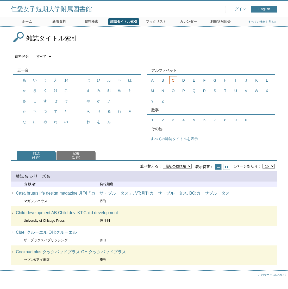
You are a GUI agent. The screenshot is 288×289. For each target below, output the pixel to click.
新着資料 (59, 21)
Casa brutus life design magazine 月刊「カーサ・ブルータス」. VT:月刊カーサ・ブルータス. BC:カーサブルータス (123, 193)
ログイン (238, 9)
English (264, 9)
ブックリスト (156, 21)
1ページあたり (246, 166)
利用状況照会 (220, 21)
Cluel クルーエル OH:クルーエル (46, 232)
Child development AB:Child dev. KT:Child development (67, 212)
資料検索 (91, 21)
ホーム (27, 21)
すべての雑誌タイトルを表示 (174, 139)
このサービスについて (272, 274)
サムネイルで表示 (226, 167)
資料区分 (22, 56)
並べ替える (149, 166)
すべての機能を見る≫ (262, 21)
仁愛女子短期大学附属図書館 (51, 9)
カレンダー (188, 21)
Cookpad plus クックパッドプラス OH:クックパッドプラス (71, 252)
